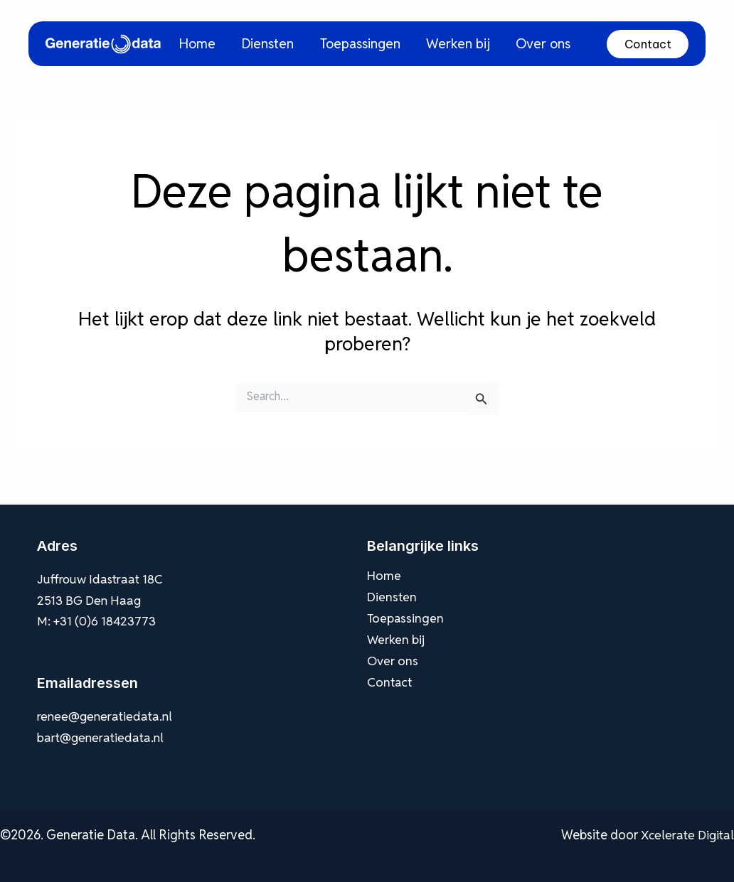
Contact (647, 44)
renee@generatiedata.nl (106, 716)
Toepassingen (374, 43)
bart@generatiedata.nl (102, 737)
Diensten (289, 43)
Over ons (541, 43)
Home (223, 43)
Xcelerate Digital (686, 835)
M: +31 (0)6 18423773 (99, 621)
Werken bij (463, 43)
